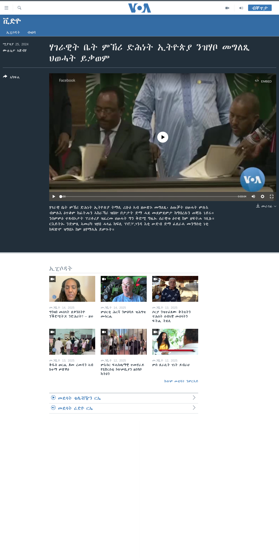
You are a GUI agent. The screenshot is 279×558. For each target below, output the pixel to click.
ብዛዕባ (31, 32)
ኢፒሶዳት (13, 32)
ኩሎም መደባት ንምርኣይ (181, 381)
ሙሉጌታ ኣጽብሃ (15, 51)
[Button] (11, 77)
